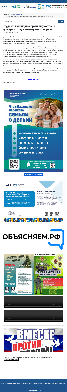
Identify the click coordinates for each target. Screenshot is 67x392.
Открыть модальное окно (33, 390)
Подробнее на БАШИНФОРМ (33, 174)
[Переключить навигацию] (2, 1)
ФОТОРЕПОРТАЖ (33, 79)
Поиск (61, 21)
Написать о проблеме (11, 359)
